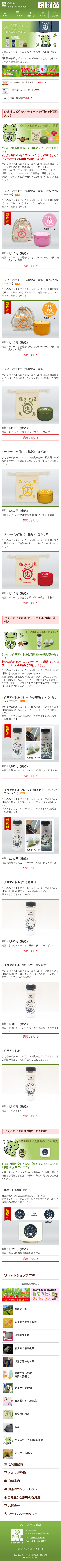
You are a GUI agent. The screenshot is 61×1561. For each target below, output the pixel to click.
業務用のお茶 (22, 1413)
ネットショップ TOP (18, 1275)
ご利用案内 (17, 14)
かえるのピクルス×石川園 (29, 1440)
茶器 (17, 1426)
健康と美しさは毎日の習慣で (23, 1374)
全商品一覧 (21, 1309)
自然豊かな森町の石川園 (21, 1497)
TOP (6, 14)
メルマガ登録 (14, 1472)
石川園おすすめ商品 (26, 1400)
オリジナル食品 (23, 1453)
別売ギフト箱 (22, 1335)
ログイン (31, 14)
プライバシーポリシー (19, 1514)
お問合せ (11, 1505)
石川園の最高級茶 (24, 1348)
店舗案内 (11, 1481)
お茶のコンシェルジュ (19, 1489)
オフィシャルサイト (29, 1549)
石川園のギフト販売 (26, 1322)
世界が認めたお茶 (24, 1361)
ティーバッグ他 (23, 1387)
